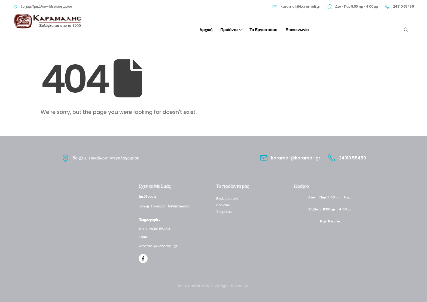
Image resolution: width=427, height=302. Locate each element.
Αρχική (205, 29)
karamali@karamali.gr (158, 246)
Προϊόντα (228, 29)
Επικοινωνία (297, 29)
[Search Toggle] (406, 29)
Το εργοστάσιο (263, 29)
